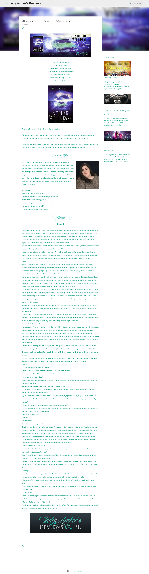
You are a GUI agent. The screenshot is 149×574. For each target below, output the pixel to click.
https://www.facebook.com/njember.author (44, 196)
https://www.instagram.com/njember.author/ (44, 203)
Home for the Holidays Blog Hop (113, 78)
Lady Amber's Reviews (25, 3)
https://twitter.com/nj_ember (36, 200)
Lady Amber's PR (64, 81)
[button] (23, 28)
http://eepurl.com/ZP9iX (38, 206)
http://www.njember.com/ (36, 193)
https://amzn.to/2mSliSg (40, 209)
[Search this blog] (133, 3)
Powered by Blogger (74, 571)
